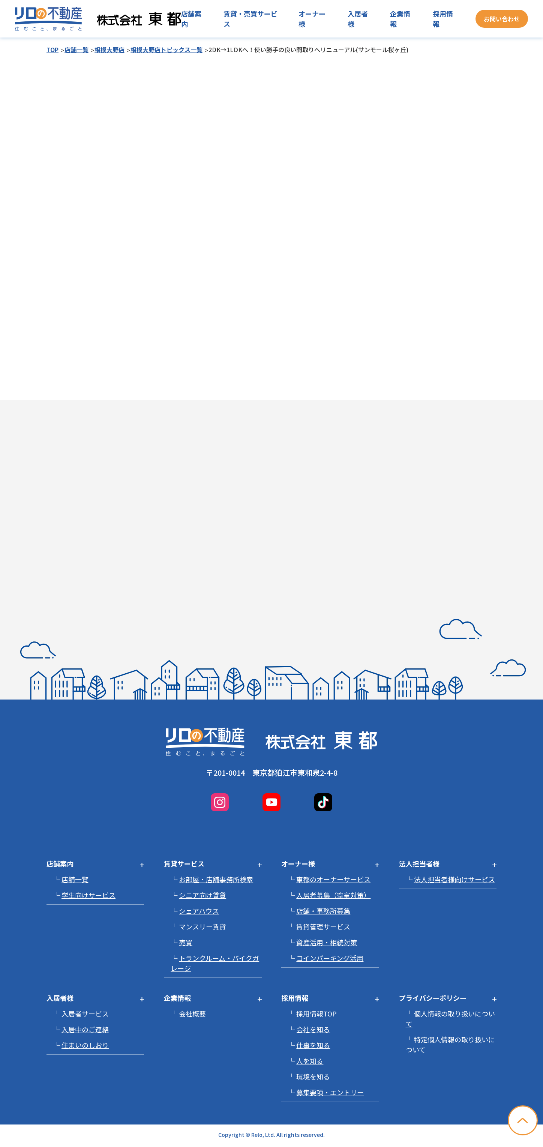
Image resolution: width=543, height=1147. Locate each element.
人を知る (309, 1061)
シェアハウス (199, 911)
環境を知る (313, 1076)
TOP (52, 49)
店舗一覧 (76, 49)
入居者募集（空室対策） (333, 895)
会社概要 (192, 1013)
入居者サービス (85, 1013)
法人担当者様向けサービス (454, 879)
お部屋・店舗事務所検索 (216, 879)
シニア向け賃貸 (202, 895)
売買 (185, 942)
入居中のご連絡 (85, 1029)
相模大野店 (109, 49)
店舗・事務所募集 (323, 911)
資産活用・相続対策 (326, 942)
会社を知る (313, 1029)
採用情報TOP (316, 1013)
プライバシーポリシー (432, 998)
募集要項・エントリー (330, 1092)
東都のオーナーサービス (333, 879)
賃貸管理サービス (323, 926)
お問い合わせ (502, 18)
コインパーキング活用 (329, 958)
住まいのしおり (85, 1045)
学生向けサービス (89, 895)
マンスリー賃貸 (202, 926)
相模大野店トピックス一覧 (166, 49)
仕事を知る (313, 1045)
